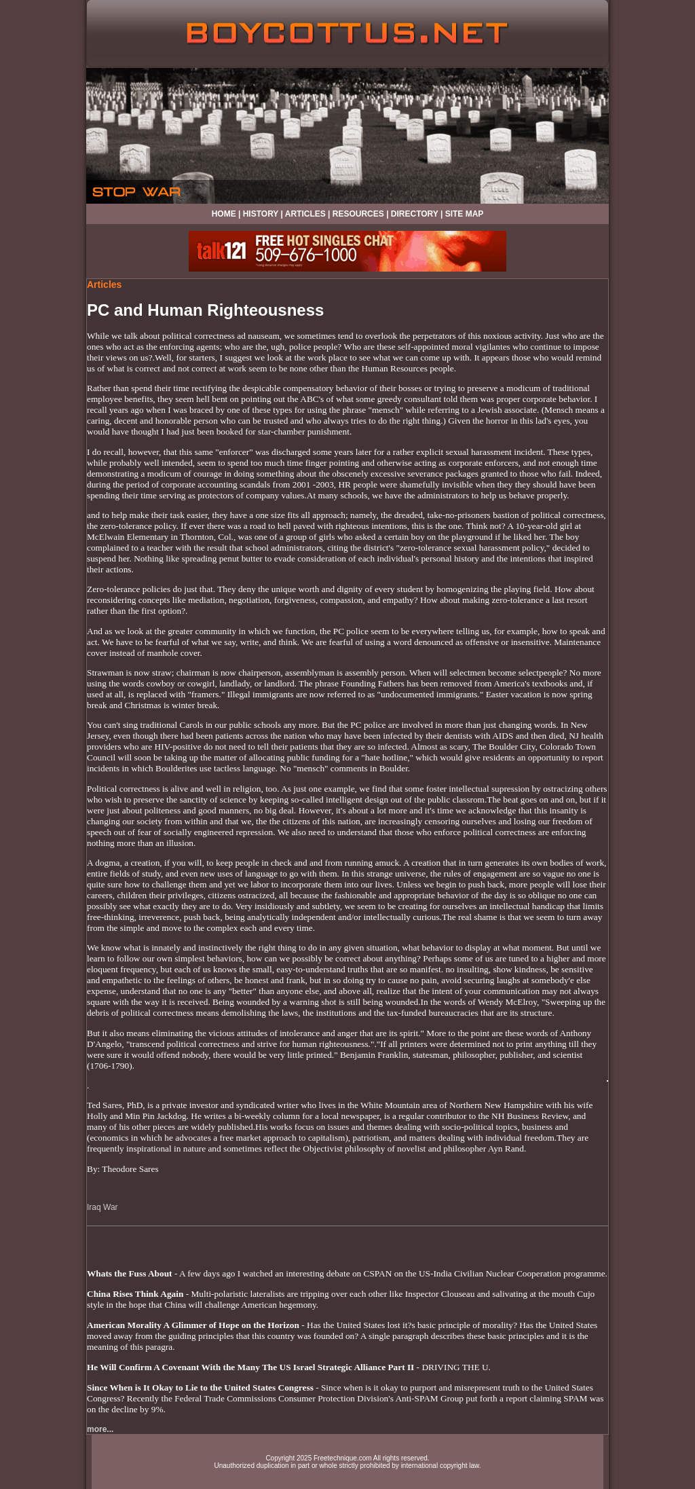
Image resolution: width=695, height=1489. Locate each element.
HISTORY (260, 214)
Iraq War (102, 1207)
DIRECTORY (414, 214)
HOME (224, 214)
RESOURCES (358, 214)
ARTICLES (305, 214)
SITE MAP (464, 214)
